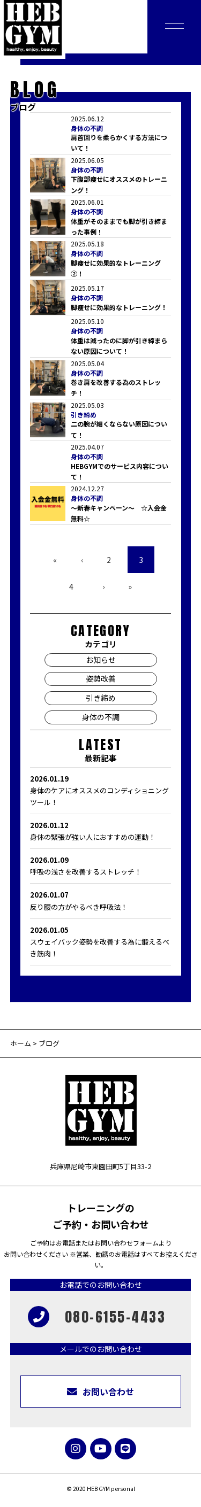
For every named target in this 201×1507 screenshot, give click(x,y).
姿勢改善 (101, 678)
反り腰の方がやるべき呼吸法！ (100, 900)
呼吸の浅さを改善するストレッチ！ (100, 865)
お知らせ (101, 659)
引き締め (83, 415)
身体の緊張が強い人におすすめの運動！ (100, 831)
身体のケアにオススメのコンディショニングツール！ (100, 790)
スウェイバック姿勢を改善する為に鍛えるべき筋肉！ (100, 941)
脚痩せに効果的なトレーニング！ (119, 307)
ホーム (20, 1043)
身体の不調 (87, 128)
